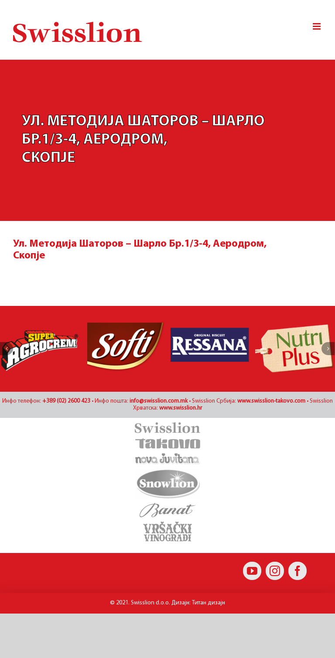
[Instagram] (275, 571)
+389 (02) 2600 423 (66, 401)
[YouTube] (252, 571)
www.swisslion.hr (180, 408)
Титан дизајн (208, 603)
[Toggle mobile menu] (317, 26)
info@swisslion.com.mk (159, 401)
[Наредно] (328, 348)
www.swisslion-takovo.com (271, 401)
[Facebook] (297, 571)
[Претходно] (6, 348)
